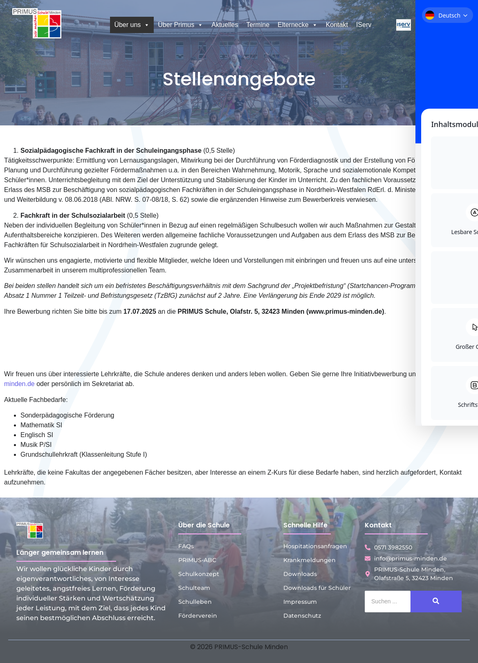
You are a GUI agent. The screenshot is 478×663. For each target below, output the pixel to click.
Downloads (300, 574)
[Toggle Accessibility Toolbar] (459, 313)
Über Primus (180, 25)
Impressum (300, 601)
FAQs (186, 546)
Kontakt (337, 24)
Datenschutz (302, 615)
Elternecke (298, 25)
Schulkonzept (198, 574)
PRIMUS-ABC (197, 560)
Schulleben (195, 601)
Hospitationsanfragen (315, 546)
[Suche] (388, 601)
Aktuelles (224, 24)
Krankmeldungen (309, 560)
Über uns (132, 25)
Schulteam (194, 588)
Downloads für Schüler (317, 588)
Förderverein (197, 615)
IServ (363, 24)
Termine (257, 24)
